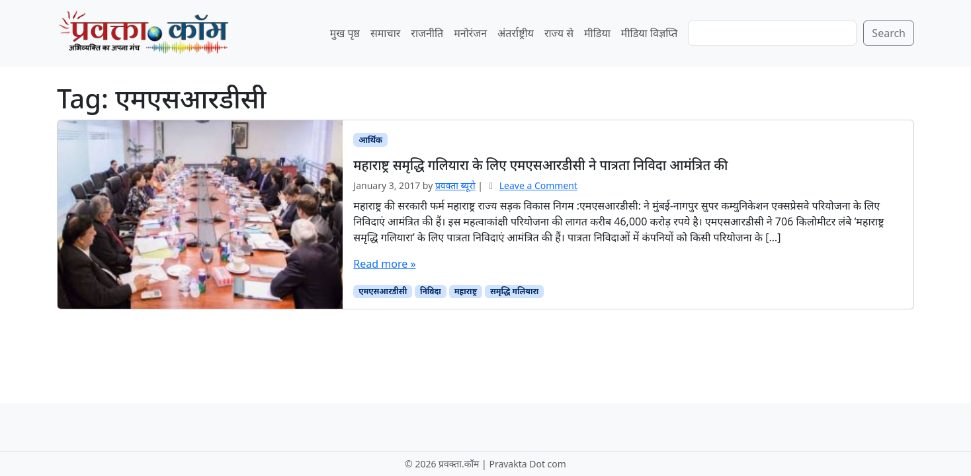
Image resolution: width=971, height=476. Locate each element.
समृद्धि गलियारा (514, 291)
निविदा (430, 291)
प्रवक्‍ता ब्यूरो (455, 185)
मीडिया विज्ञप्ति (649, 33)
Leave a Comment (538, 185)
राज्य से (558, 33)
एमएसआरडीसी (383, 291)
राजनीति (427, 33)
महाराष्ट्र (465, 291)
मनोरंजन (470, 33)
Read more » (384, 264)
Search (889, 33)
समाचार (385, 33)
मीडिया (597, 33)
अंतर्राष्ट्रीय (515, 33)
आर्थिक (370, 139)
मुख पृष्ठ (345, 33)
